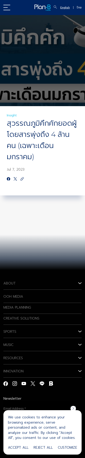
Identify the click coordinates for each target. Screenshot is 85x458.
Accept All (18, 447)
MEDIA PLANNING (17, 307)
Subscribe (73, 408)
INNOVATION (13, 371)
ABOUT (9, 283)
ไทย (79, 7)
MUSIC (8, 344)
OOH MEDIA (13, 296)
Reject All (43, 447)
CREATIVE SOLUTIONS (21, 318)
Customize (67, 447)
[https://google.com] (22, 179)
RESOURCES (13, 358)
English (65, 7)
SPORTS (9, 331)
